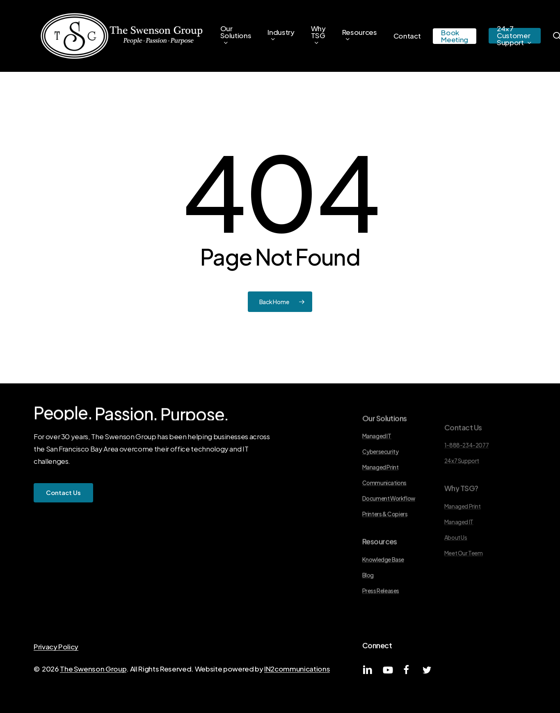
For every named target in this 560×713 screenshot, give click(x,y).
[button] (63, 492)
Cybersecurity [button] (380, 478)
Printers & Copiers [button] (385, 540)
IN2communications (297, 668)
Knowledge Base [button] (383, 585)
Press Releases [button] (380, 617)
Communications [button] (384, 509)
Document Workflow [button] (388, 525)
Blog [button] (368, 601)
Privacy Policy (56, 646)
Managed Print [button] (380, 494)
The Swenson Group (93, 668)
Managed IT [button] (376, 462)
